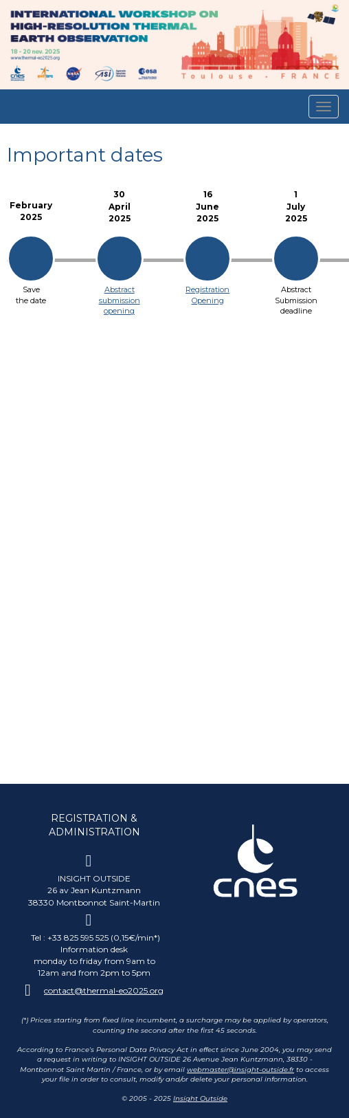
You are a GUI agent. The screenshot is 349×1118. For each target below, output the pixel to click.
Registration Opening (207, 295)
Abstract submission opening (119, 300)
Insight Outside (200, 1098)
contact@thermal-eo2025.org (104, 990)
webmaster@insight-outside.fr (240, 1069)
